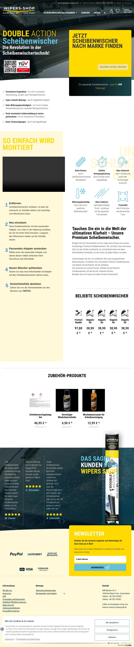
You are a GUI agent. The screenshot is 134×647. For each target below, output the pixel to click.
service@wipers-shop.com (68, 3)
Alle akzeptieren (110, 623)
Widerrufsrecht (8, 602)
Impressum (7, 590)
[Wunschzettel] (118, 10)
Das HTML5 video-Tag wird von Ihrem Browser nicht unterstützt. (34, 171)
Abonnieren (100, 564)
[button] (111, 10)
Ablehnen (110, 637)
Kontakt (128, 3)
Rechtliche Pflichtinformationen (14, 599)
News (119, 3)
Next (63, 520)
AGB (4, 593)
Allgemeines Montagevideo (46, 587)
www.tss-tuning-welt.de (118, 604)
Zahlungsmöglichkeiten (11, 605)
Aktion (97, 12)
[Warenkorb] (126, 10)
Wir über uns (7, 587)
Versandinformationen (11, 608)
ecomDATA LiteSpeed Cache (115, 646)
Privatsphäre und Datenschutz (14, 596)
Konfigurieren (110, 630)
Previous (60, 520)
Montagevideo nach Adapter (46, 590)
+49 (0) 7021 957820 (104, 3)
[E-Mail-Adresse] (100, 556)
